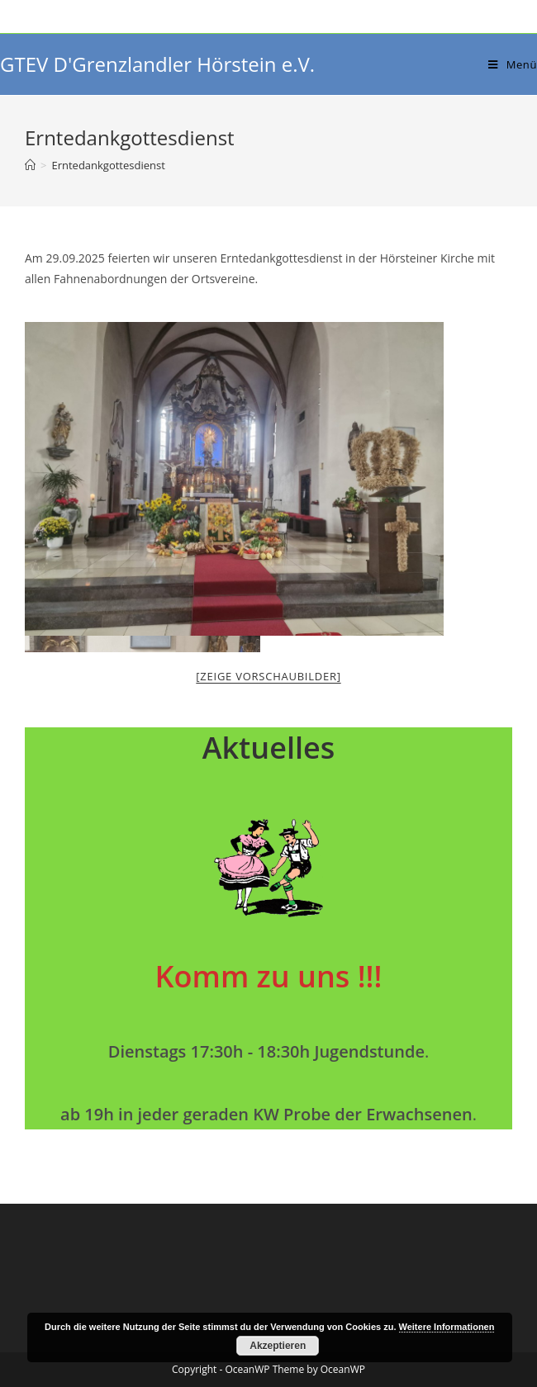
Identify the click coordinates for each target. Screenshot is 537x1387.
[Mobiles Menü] (512, 64)
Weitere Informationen (447, 1327)
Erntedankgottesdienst (107, 165)
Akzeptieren (277, 1345)
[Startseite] (30, 165)
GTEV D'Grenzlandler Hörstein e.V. (157, 64)
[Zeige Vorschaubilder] (268, 676)
